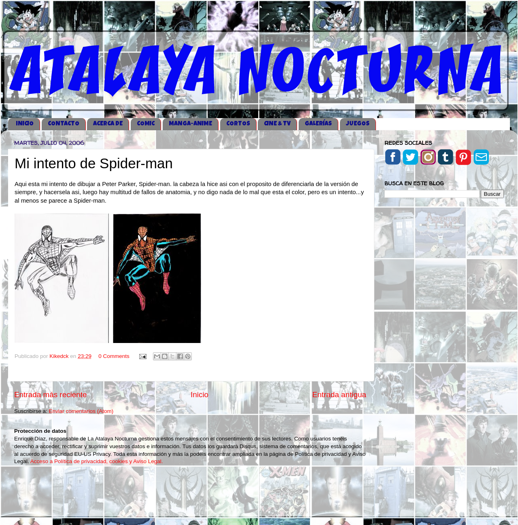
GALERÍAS (318, 124)
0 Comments (114, 356)
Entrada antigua (339, 394)
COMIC (146, 124)
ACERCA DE (108, 124)
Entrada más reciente (50, 394)
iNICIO (25, 124)
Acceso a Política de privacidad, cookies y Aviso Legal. (96, 461)
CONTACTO (63, 124)
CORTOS (238, 124)
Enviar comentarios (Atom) (81, 411)
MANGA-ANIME (190, 124)
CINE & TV (277, 124)
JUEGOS (357, 124)
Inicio (199, 394)
